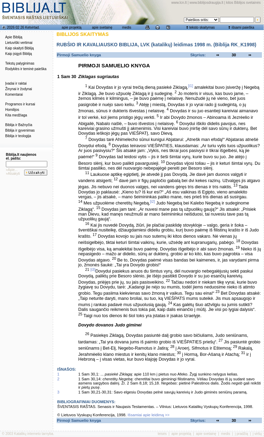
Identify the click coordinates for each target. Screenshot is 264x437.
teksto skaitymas (202, 27)
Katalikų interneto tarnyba (33, 434)
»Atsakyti (13, 173)
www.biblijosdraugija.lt (206, 2)
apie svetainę (102, 27)
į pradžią (241, 434)
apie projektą (71, 27)
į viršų (257, 434)
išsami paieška (243, 27)
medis (126, 27)
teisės (162, 434)
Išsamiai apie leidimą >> (149, 415)
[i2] (152, 201)
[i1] (190, 86)
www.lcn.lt (179, 2)
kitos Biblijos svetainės (243, 2)
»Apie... (12, 170)
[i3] (92, 269)
